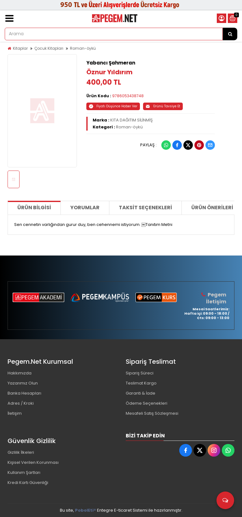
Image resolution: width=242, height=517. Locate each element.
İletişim (15, 413)
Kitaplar (20, 48)
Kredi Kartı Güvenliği (28, 483)
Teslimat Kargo (141, 383)
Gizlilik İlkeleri (21, 452)
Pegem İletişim (216, 298)
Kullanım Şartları (24, 472)
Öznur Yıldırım (109, 72)
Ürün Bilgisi (34, 207)
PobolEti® (85, 510)
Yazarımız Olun (23, 383)
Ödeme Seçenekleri (146, 403)
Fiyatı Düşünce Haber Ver (113, 106)
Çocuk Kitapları (48, 48)
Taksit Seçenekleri (145, 207)
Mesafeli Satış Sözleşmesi (152, 413)
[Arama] (230, 34)
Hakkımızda (20, 373)
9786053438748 (128, 95)
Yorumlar (85, 207)
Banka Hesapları (24, 393)
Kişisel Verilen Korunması (33, 462)
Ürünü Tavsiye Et (163, 106)
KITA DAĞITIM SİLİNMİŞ (131, 120)
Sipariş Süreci (139, 373)
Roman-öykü (83, 48)
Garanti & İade (140, 393)
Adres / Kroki (21, 403)
